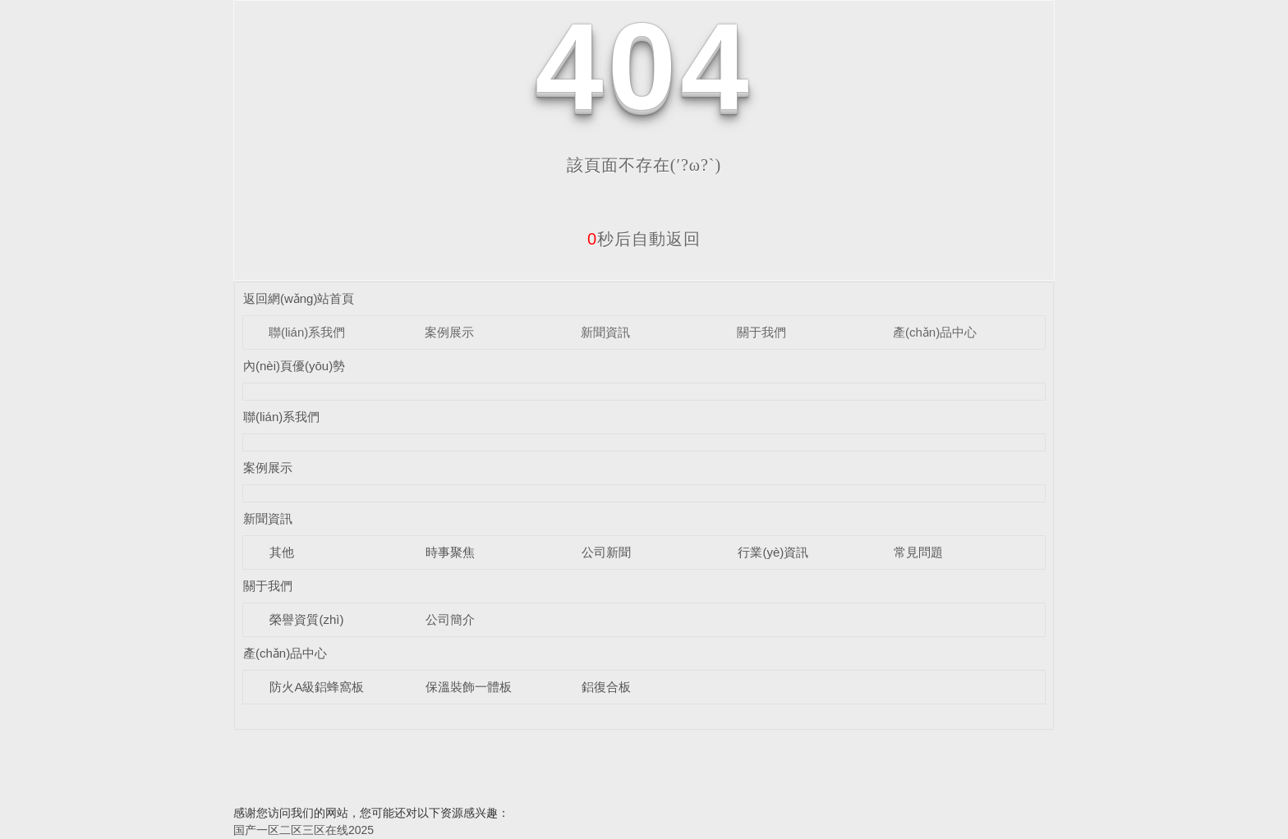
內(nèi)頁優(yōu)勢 (294, 366)
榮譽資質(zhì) (306, 619)
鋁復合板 (606, 687)
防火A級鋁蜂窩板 (316, 687)
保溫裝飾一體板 (469, 687)
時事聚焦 (450, 552)
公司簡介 (450, 619)
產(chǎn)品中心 (935, 332)
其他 (281, 552)
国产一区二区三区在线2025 (303, 830)
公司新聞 (606, 552)
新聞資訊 (605, 332)
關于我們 (761, 332)
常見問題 (918, 552)
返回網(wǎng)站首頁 (299, 298)
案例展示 (449, 332)
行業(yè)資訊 (773, 552)
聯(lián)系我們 (307, 332)
